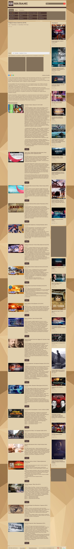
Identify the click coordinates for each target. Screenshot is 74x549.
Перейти (27, 149)
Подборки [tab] (11, 10)
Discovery (21, 18)
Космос (30, 18)
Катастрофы (12, 15)
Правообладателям (33, 548)
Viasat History (41, 18)
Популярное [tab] (21, 10)
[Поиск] (54, 4)
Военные (40, 15)
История (31, 15)
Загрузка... (29, 39)
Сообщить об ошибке (46, 75)
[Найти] (64, 4)
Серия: (9, 53)
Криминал (12, 18)
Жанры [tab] (16, 10)
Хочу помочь (22, 548)
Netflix (21, 15)
